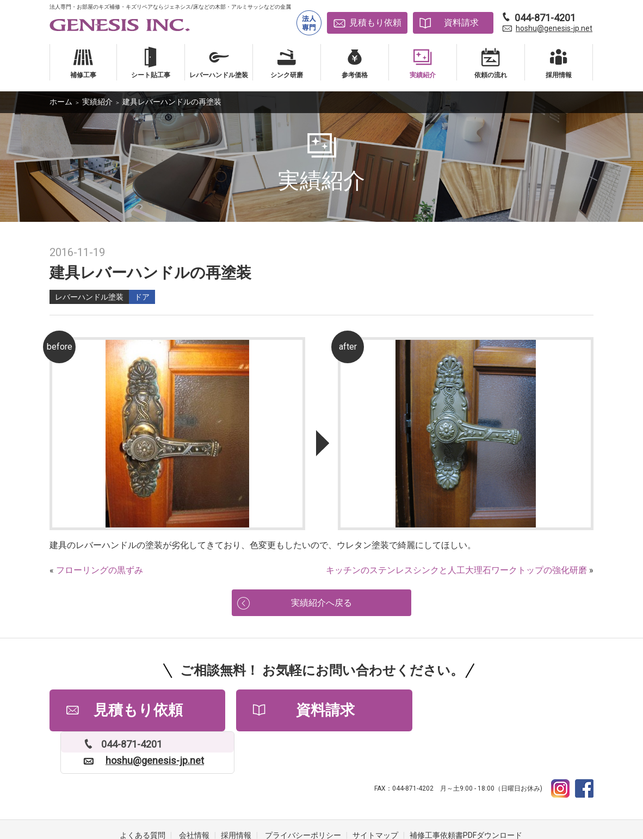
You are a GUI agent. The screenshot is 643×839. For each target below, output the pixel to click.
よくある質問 (142, 795)
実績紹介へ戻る (321, 604)
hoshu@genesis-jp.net (554, 28)
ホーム (61, 101)
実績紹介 (97, 101)
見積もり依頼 (375, 22)
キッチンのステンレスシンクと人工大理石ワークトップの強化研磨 (456, 570)
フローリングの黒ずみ (99, 570)
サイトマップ (375, 795)
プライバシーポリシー (303, 795)
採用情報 (236, 795)
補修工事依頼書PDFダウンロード (466, 795)
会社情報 (194, 795)
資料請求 (461, 22)
